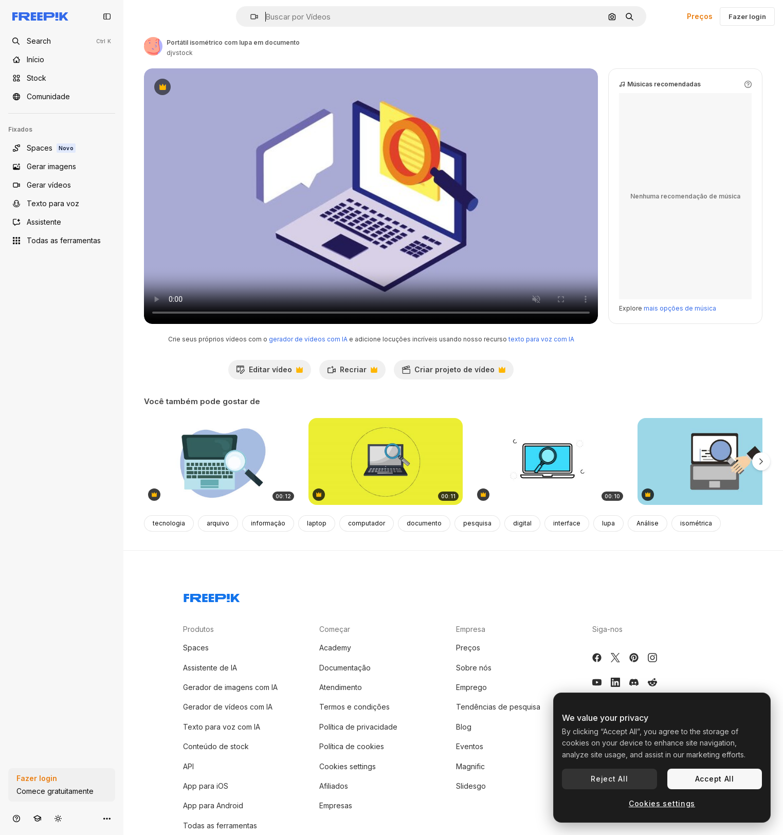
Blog (463, 726)
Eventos (469, 746)
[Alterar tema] (58, 818)
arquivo (218, 523)
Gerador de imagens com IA (230, 687)
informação (268, 523)
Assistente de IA (210, 667)
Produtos (198, 629)
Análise (647, 523)
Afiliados (333, 786)
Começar (334, 629)
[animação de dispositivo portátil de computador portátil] (221, 461)
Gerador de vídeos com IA (227, 706)
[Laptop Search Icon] (550, 461)
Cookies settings (347, 766)
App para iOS (205, 786)
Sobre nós (473, 667)
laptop (316, 523)
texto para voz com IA (541, 339)
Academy (335, 647)
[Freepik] (40, 16)
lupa (608, 523)
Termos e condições (354, 706)
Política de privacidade (358, 726)
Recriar (352, 372)
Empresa (470, 629)
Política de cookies (351, 746)
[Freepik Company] (212, 596)
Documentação (345, 667)
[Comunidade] (61, 96)
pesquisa (477, 523)
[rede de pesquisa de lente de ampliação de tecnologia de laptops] (385, 461)
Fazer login (747, 16)
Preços (700, 16)
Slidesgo (471, 786)
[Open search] (61, 41)
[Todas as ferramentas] (61, 240)
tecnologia (169, 523)
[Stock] (61, 78)
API (188, 766)
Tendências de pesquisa (498, 706)
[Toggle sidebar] (107, 16)
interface (566, 523)
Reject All (609, 778)
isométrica (696, 523)
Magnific (470, 766)
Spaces (196, 647)
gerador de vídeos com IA (308, 339)
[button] (250, 17)
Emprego (471, 687)
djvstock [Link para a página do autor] (180, 53)
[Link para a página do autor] (153, 46)
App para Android (213, 805)
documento (424, 523)
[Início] (61, 59)
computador (366, 523)
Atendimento (340, 687)
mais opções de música (680, 308)
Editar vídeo (269, 372)
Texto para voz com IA (221, 726)
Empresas (335, 805)
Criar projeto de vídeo (453, 372)
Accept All (714, 778)
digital (522, 523)
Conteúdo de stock (216, 746)
